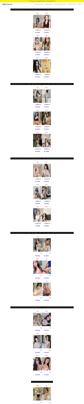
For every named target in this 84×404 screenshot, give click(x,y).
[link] (7, 4)
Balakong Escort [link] (72, 4)
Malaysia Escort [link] (39, 4)
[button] (80, 4)
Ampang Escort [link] (49, 4)
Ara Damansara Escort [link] (60, 4)
